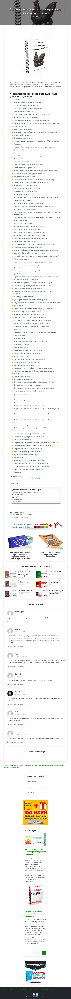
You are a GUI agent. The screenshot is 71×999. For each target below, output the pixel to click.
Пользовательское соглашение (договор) (15, 989)
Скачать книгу (35, 479)
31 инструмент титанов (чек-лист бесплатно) (25, 591)
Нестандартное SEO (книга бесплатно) (55, 581)
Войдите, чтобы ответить (15, 622)
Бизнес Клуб (41, 996)
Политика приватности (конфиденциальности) (39, 989)
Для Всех (24, 30)
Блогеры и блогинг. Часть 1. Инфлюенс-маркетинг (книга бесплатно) (24, 573)
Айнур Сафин (20, 512)
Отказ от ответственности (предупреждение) (16, 992)
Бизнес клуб (16, 30)
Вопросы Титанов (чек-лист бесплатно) (25, 581)
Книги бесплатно (33, 30)
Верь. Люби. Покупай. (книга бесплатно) (55, 572)
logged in (16, 758)
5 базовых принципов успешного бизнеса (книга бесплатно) (35, 913)
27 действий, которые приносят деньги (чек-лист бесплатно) (56, 592)
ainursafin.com (24, 501)
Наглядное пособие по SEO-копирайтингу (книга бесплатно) (35, 851)
